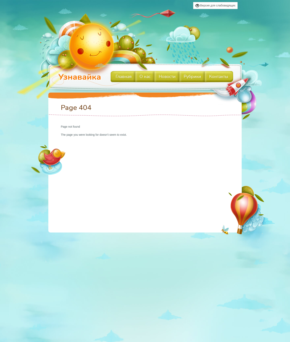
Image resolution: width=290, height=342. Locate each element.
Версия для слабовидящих (215, 5)
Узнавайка (79, 77)
